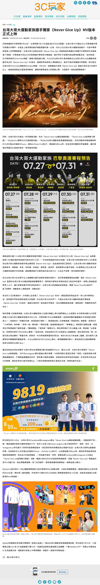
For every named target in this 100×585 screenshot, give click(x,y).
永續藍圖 (71, 16)
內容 (13, 25)
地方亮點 (60, 16)
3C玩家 (17, 16)
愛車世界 (27, 16)
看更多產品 (62, 572)
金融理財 (38, 16)
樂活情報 (49, 16)
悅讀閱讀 (82, 16)
